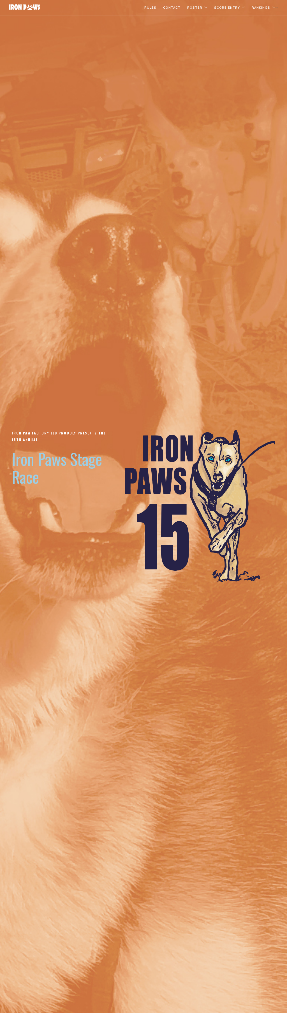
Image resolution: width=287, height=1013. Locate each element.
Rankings (261, 8)
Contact (171, 8)
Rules (150, 8)
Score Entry (227, 8)
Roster (194, 8)
